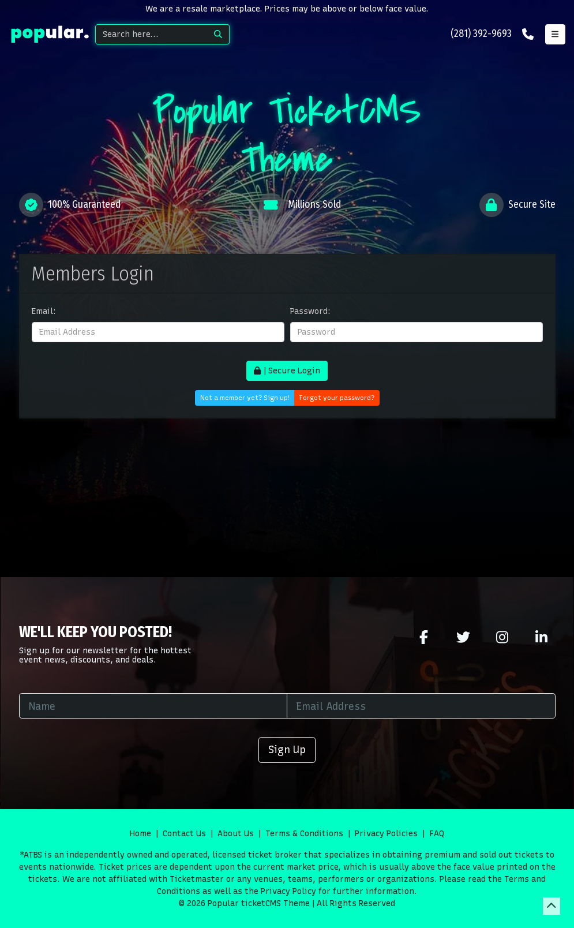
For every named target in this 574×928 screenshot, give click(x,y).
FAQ (436, 834)
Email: (44, 311)
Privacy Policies (386, 834)
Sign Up (287, 749)
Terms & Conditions (304, 834)
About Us (235, 834)
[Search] (151, 34)
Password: (310, 311)
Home (140, 834)
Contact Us (184, 834)
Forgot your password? (336, 398)
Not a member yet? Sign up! (245, 398)
